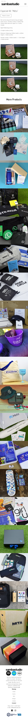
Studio (14, 691)
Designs (14, 698)
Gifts (14, 696)
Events (14, 694)
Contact (14, 701)
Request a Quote (6, 15)
